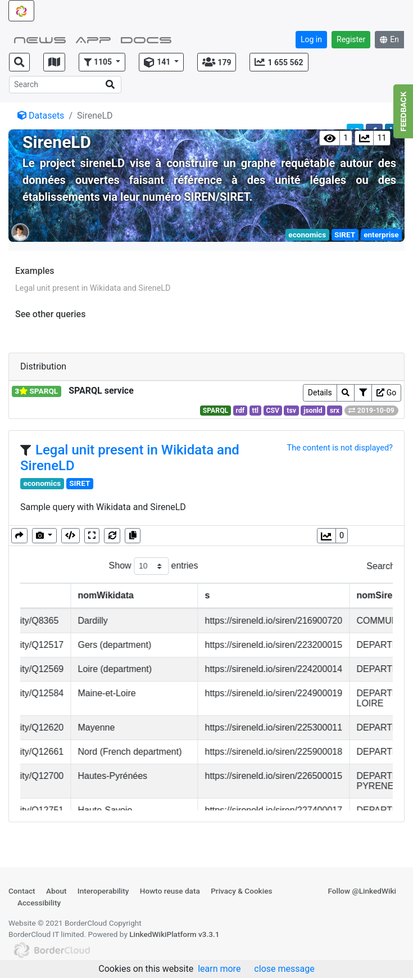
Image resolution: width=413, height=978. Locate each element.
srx (334, 410)
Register (351, 39)
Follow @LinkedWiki (362, 890)
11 (381, 138)
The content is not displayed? (340, 448)
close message (284, 968)
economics (307, 234)
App (93, 39)
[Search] (65, 84)
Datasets (40, 115)
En (389, 39)
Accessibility (39, 902)
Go (386, 392)
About (56, 890)
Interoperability (103, 890)
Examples (35, 270)
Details (320, 392)
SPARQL (216, 410)
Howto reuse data (170, 890)
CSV (272, 410)
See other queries (50, 314)
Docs (146, 39)
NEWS (39, 39)
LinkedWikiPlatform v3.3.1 (174, 934)
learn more (219, 968)
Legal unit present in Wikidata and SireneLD (93, 288)
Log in (311, 39)
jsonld (312, 410)
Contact (21, 890)
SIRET (344, 234)
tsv (291, 410)
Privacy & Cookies (241, 890)
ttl (255, 410)
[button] (102, 62)
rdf (240, 410)
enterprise (381, 234)
